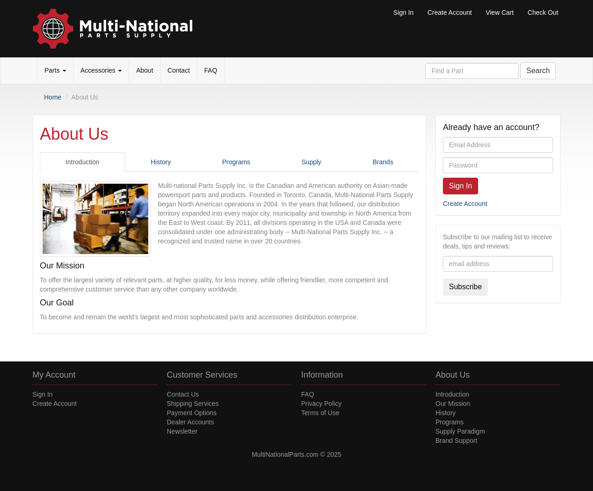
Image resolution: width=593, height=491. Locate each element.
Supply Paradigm (460, 431)
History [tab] (161, 162)
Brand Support (456, 440)
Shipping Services (193, 403)
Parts (55, 70)
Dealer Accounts (190, 422)
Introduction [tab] (82, 162)
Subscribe (465, 287)
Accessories (101, 70)
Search (538, 71)
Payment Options (191, 412)
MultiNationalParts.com (285, 454)
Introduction (452, 394)
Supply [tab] (312, 162)
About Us (452, 374)
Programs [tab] (236, 162)
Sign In (403, 12)
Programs (449, 422)
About (144, 70)
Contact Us (183, 394)
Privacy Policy (321, 403)
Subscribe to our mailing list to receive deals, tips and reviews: (497, 241)
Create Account (450, 12)
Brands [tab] (382, 162)
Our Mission (452, 403)
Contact (179, 70)
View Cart (499, 12)
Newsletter (182, 431)
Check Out (543, 12)
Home (52, 97)
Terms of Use (320, 412)
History (445, 412)
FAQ (210, 70)
